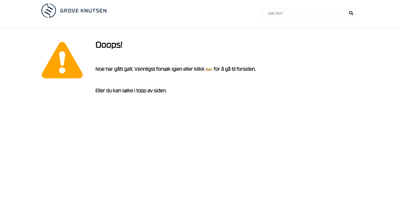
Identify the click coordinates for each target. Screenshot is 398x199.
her (209, 69)
